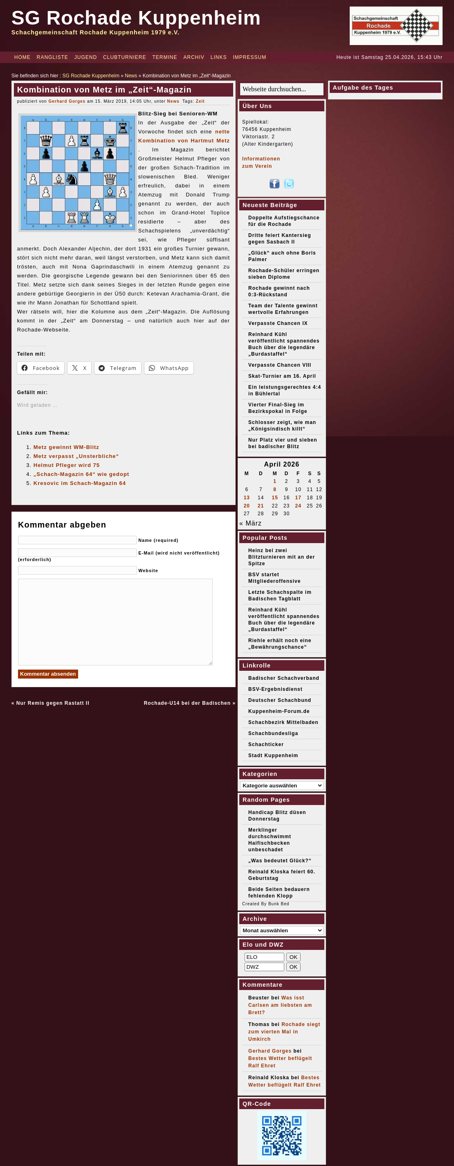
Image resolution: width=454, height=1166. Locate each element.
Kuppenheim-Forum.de (279, 711)
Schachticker (266, 744)
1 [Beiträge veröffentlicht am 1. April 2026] (274, 481)
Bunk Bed (278, 904)
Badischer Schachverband (283, 678)
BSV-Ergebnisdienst (275, 689)
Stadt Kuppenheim (273, 755)
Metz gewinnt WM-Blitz (66, 447)
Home (22, 57)
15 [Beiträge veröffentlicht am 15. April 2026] (275, 498)
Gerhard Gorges (66, 101)
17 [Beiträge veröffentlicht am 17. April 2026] (298, 498)
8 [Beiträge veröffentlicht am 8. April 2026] (274, 489)
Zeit (200, 101)
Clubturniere (124, 57)
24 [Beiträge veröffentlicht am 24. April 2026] (298, 506)
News (131, 76)
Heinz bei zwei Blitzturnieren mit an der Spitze (281, 557)
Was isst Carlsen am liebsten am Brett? (280, 1005)
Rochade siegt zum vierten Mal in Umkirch (284, 1032)
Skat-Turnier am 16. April (282, 376)
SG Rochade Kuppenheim (136, 18)
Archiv (193, 57)
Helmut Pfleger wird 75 (67, 465)
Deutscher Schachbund (279, 700)
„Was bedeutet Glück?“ (280, 861)
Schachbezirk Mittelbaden (283, 722)
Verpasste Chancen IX (278, 323)
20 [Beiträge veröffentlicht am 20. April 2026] (247, 506)
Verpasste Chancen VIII (279, 365)
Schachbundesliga (273, 733)
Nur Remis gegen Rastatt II (53, 703)
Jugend (85, 57)
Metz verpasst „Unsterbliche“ (76, 456)
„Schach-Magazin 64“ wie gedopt (81, 474)
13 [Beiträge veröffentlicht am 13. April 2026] (247, 498)
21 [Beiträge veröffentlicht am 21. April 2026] (261, 506)
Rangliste (52, 57)
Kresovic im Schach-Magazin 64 (80, 483)
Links (219, 57)
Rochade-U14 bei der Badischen (187, 703)
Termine (164, 57)
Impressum (250, 57)
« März (250, 523)
